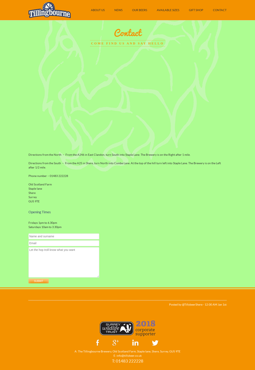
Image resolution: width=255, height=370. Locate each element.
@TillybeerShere (192, 304)
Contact (220, 10)
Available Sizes (168, 10)
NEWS (118, 10)
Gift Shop (196, 10)
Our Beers (139, 10)
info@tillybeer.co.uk (129, 355)
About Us (98, 10)
